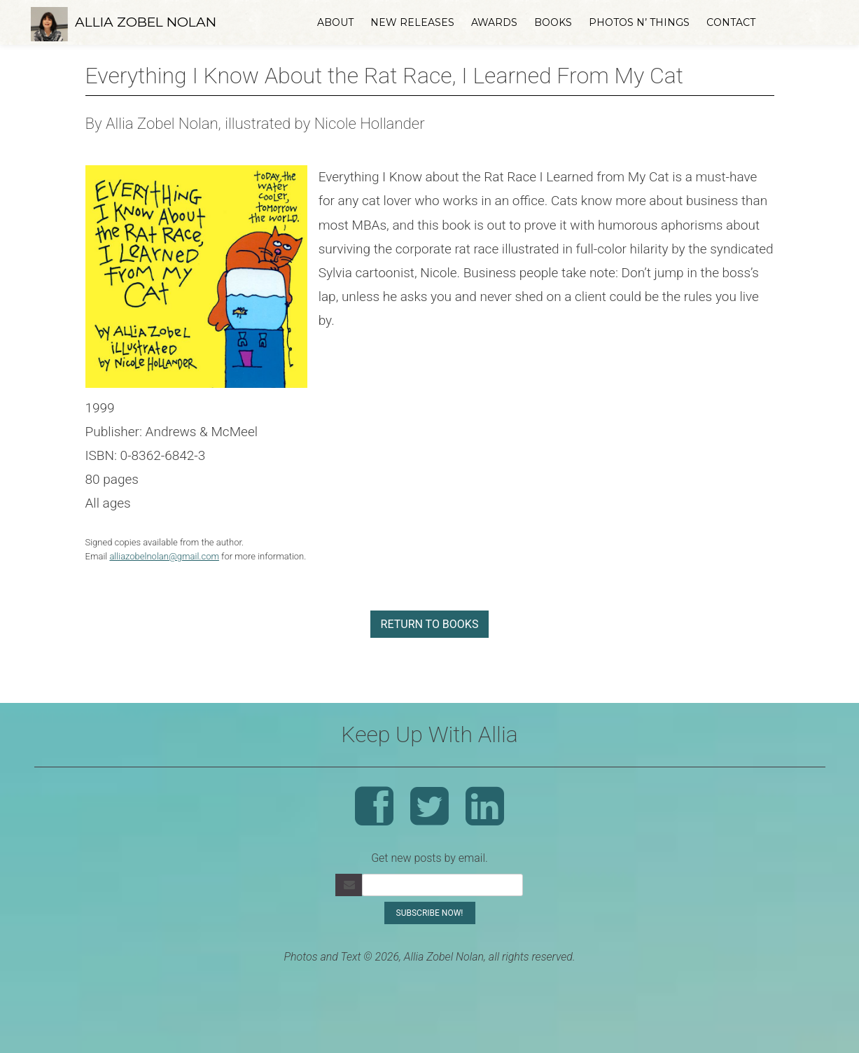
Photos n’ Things (639, 22)
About (335, 22)
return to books (430, 624)
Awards (494, 22)
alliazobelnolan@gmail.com (164, 556)
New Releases (412, 22)
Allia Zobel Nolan (145, 22)
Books (553, 22)
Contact (730, 22)
